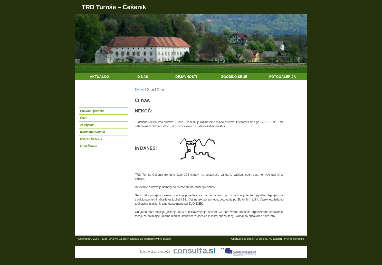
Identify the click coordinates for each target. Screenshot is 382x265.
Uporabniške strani (242, 238)
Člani (83, 118)
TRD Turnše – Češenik (114, 7)
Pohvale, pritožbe (92, 111)
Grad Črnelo (88, 146)
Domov (139, 89)
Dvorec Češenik (91, 139)
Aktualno (99, 77)
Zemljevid (87, 125)
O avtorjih (276, 238)
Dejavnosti (186, 77)
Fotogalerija (282, 77)
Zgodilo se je (234, 77)
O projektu (262, 238)
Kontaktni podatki (92, 132)
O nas (142, 77)
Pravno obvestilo (294, 238)
